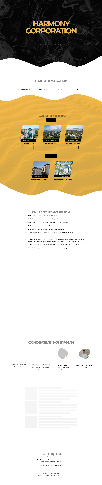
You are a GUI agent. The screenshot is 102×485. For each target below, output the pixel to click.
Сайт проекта (28, 147)
